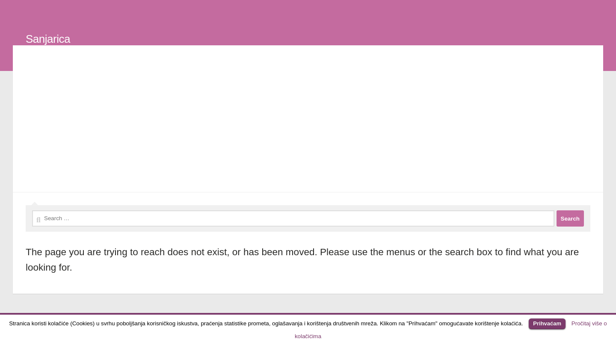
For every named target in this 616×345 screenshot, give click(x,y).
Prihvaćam (547, 323)
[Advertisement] (308, 120)
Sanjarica (48, 38)
